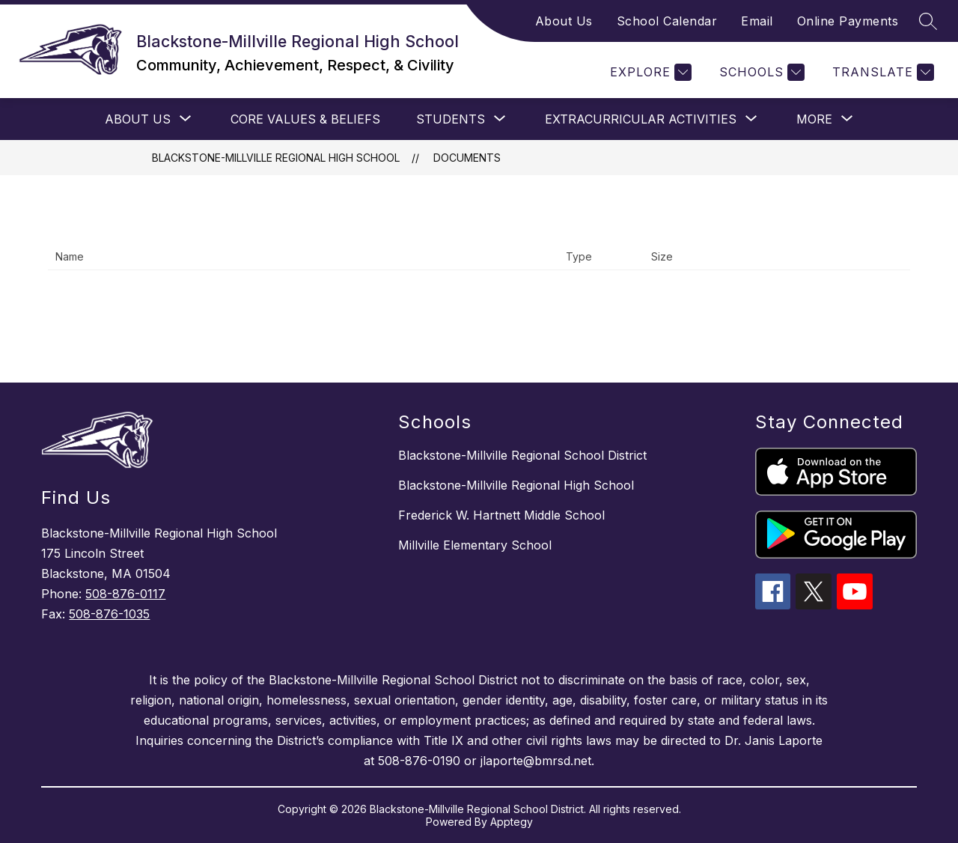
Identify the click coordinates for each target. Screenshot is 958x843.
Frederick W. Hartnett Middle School (501, 515)
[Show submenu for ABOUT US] (138, 119)
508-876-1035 (109, 613)
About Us (564, 20)
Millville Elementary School (475, 545)
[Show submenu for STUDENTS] (450, 119)
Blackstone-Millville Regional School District (522, 455)
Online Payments (848, 20)
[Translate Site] (881, 72)
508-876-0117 (125, 593)
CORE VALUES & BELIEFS (305, 119)
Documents (467, 157)
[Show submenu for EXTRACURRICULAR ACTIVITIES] (640, 119)
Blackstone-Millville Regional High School (276, 157)
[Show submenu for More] (814, 119)
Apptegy (511, 821)
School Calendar (667, 20)
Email (757, 20)
